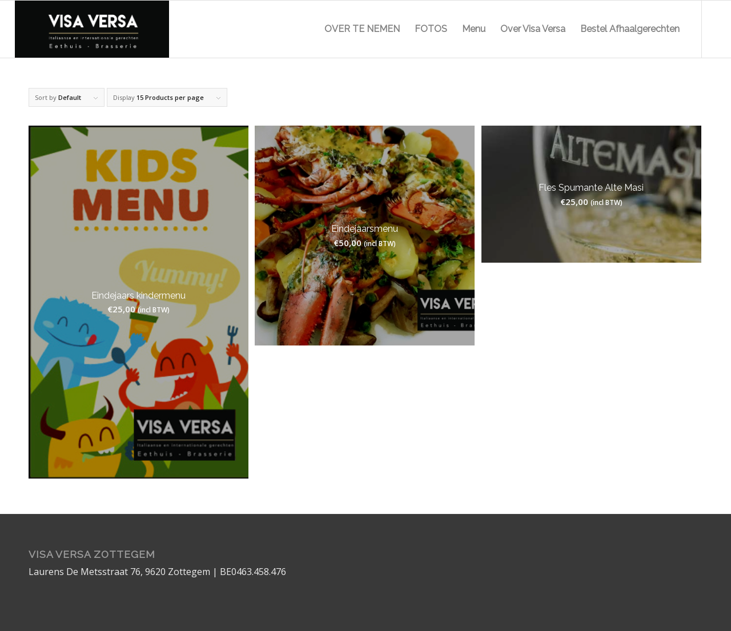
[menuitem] (362, 29)
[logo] (92, 29)
